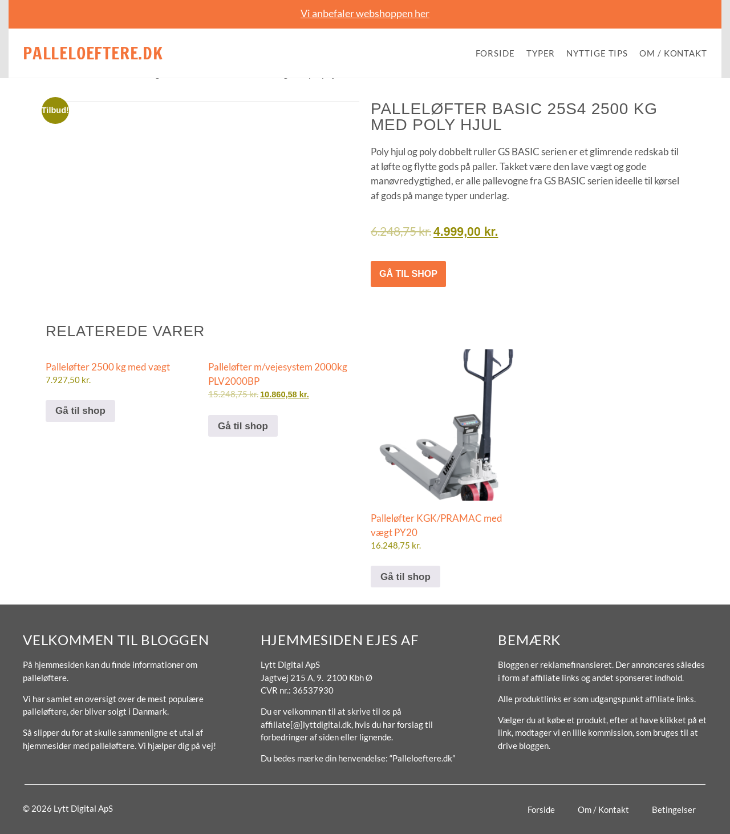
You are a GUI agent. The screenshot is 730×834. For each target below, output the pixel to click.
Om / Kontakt (673, 53)
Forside (495, 53)
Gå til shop (408, 274)
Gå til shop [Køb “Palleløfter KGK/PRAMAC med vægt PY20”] (405, 576)
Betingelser (674, 809)
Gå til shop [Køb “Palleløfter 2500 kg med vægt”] (80, 410)
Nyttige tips (597, 53)
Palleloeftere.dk (93, 53)
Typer (540, 53)
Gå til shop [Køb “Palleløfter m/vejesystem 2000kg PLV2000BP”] (243, 426)
